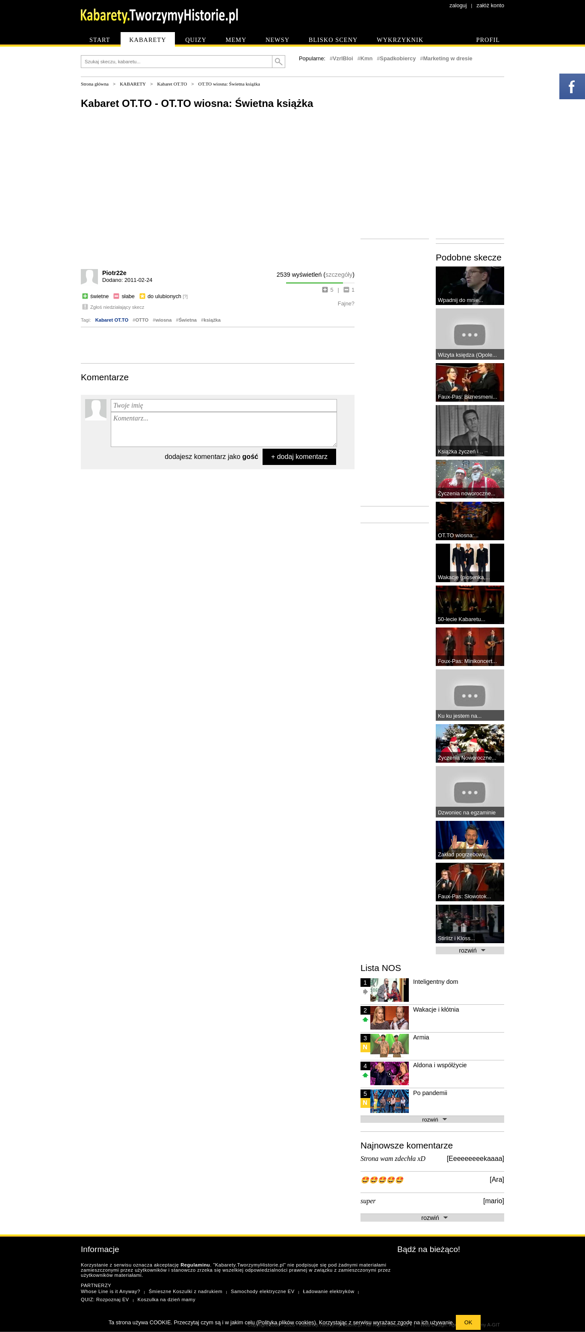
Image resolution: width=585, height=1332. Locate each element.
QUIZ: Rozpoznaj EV (105, 1299)
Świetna (188, 320)
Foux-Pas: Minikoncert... (467, 661)
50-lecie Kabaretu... (461, 619)
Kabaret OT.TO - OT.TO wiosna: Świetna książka (197, 103)
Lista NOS (380, 968)
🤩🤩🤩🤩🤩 (381, 1180)
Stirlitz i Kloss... (456, 938)
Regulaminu (195, 1264)
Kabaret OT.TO (172, 83)
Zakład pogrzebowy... (464, 854)
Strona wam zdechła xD (392, 1158)
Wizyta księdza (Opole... (467, 355)
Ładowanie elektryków (328, 1291)
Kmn (366, 58)
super (368, 1201)
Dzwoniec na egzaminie (467, 812)
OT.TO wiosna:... (458, 535)
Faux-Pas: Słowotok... (464, 896)
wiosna (164, 320)
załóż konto (490, 5)
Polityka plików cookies (286, 1322)
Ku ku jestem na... (460, 716)
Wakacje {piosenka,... (464, 577)
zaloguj (458, 5)
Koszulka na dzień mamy (166, 1299)
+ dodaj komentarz (299, 456)
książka (212, 320)
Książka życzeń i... (460, 451)
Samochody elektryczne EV (263, 1291)
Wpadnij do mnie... (460, 300)
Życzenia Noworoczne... (467, 758)
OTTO (141, 320)
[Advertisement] (218, 344)
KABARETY (133, 83)
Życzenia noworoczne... (466, 493)
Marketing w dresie (447, 58)
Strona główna (95, 83)
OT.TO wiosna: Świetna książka (229, 83)
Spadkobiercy (398, 58)
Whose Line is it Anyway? (110, 1291)
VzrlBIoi (343, 58)
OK (468, 1322)
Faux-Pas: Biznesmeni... (467, 397)
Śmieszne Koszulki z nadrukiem (185, 1291)
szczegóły (338, 274)
